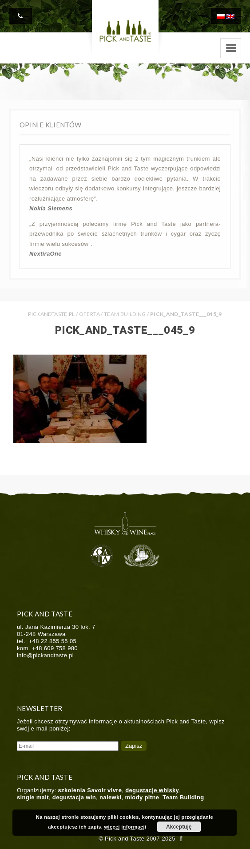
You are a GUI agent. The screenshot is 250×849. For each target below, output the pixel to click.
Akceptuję (178, 827)
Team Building (125, 314)
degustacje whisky (152, 790)
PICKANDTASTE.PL (51, 314)
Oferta (89, 314)
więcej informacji (125, 826)
